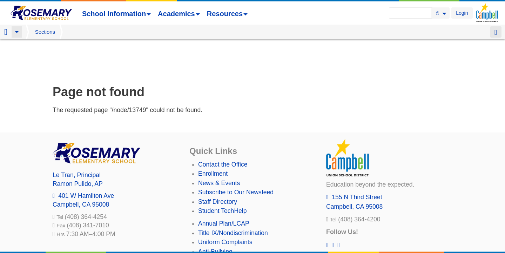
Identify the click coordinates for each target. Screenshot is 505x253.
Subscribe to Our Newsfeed (236, 155)
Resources (227, 14)
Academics (179, 14)
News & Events (219, 146)
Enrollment (213, 136)
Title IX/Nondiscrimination (233, 196)
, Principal (77, 138)
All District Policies (223, 232)
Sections (45, 32)
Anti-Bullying (215, 214)
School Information (116, 14)
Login (462, 13)
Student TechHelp (222, 173)
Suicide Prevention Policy (233, 223)
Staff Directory (217, 164)
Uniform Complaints (225, 205)
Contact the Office (223, 127)
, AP (78, 146)
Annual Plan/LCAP (223, 186)
